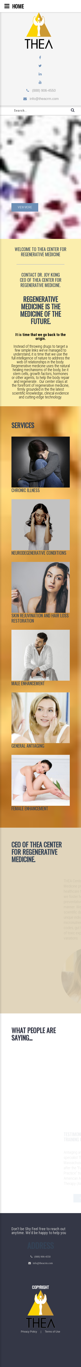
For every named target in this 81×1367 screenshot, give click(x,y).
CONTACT (29, 274)
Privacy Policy (29, 1331)
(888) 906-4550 (42, 90)
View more (25, 207)
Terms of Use (52, 1331)
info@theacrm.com (43, 99)
